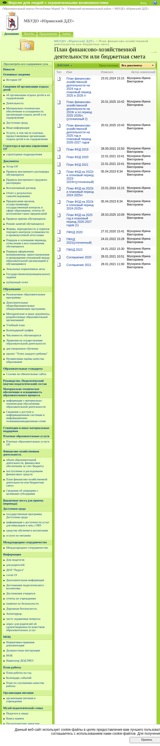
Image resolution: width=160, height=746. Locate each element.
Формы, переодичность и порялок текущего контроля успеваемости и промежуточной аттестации (28, 232)
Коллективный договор (21, 187)
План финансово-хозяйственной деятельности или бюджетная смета (26, 482)
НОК (9, 655)
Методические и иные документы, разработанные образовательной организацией (28, 317)
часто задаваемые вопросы (23, 618)
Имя (69, 72)
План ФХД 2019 (78, 149)
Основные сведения (16, 74)
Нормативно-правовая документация (20, 644)
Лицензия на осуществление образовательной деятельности (26, 342)
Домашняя (11, 33)
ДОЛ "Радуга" (15, 570)
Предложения (48, 33)
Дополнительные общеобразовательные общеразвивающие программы (25, 305)
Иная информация (17, 127)
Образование (12, 289)
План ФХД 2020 (78, 157)
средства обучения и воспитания (27, 530)
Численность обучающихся (23, 335)
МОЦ (7, 636)
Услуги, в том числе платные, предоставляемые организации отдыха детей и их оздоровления (27, 136)
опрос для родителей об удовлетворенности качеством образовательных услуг (25, 627)
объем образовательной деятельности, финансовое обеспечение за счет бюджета (25, 463)
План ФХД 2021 (78, 164)
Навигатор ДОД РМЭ (20, 660)
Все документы (131, 65)
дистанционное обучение (22, 348)
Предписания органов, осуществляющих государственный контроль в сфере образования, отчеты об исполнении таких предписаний (26, 207)
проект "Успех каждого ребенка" (27, 353)
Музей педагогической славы (23, 708)
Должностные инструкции (23, 650)
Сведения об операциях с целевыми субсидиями (22, 492)
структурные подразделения (24, 154)
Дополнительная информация (25, 580)
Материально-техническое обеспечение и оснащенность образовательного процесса (22, 392)
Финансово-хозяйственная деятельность (21, 453)
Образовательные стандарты (23, 368)
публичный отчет (17, 282)
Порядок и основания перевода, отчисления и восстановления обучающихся (26, 243)
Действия (63, 65)
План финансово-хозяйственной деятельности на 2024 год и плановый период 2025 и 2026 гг (79, 87)
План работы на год (18, 672)
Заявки (66, 33)
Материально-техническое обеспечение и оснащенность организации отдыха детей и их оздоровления (26, 113)
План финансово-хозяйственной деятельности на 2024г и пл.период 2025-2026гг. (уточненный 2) (79, 110)
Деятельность (15, 103)
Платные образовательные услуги (26, 436)
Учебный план (15, 325)
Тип (59, 72)
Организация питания (18, 692)
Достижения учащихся (20, 593)
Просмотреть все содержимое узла (26, 64)
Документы (11, 161)
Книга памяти (15, 718)
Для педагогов (15, 559)
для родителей (15, 564)
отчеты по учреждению (21, 598)
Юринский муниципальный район (89, 8)
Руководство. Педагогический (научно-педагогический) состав (25, 382)
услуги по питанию (18, 535)
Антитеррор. (14, 613)
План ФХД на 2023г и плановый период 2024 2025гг (80, 192)
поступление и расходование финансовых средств (24, 473)
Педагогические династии (23, 723)
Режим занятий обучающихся (25, 223)
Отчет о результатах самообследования (19, 194)
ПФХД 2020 (75, 232)
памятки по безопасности (22, 603)
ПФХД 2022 (75, 249)
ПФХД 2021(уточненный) (79, 240)
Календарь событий (18, 677)
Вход (144, 3)
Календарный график (19, 330)
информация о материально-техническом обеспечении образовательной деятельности (26, 403)
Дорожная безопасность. (22, 608)
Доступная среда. (17, 122)
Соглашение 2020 (79, 257)
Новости (8, 69)
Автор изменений (143, 72)
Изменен (107, 72)
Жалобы (29, 33)
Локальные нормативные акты (25, 269)
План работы (12, 667)
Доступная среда (14, 508)
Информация (12, 554)
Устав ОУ (12, 166)
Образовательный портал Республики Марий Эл (33, 8)
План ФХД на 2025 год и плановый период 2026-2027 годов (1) (80, 220)
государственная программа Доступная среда (24, 515)
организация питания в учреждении (21, 700)
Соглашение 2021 (79, 265)
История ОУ (14, 79)
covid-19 (11, 575)
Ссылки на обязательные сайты (26, 374)
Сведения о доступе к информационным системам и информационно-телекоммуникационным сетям (26, 416)
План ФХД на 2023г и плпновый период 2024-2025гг (80, 205)
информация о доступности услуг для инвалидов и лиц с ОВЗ (27, 524)
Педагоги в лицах (17, 713)
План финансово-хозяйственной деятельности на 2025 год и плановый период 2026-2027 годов (79, 134)
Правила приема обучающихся (25, 218)
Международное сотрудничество (25, 542)
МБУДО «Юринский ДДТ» (132, 8)
